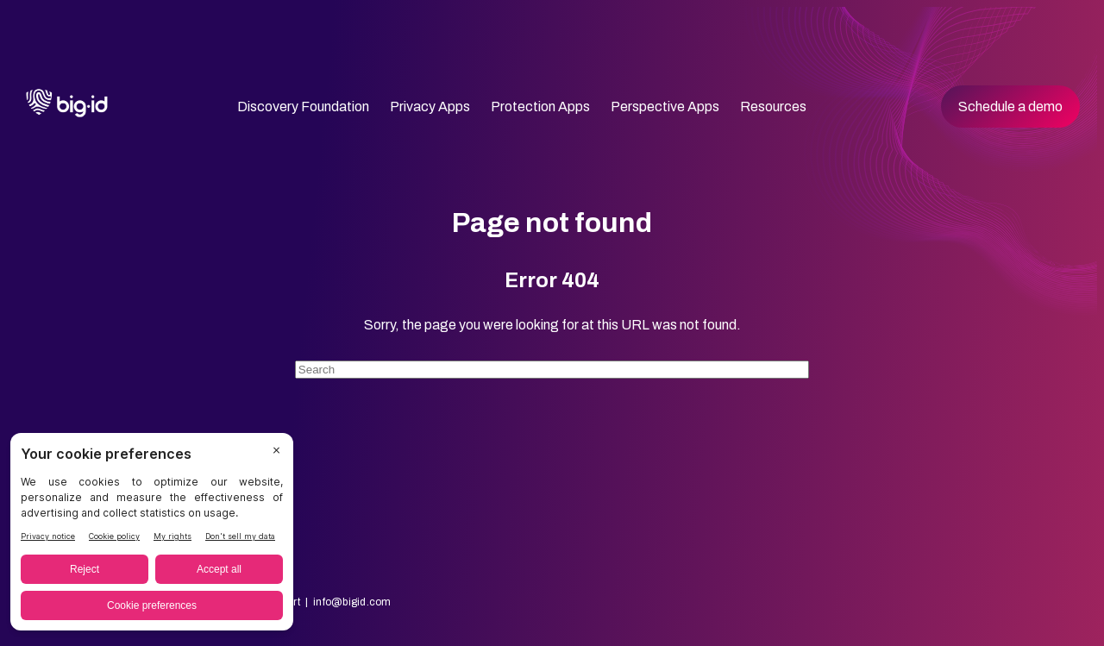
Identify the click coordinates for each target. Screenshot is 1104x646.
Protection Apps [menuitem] (540, 106)
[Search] (552, 370)
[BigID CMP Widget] (152, 536)
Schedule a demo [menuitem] (1010, 106)
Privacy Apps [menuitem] (430, 106)
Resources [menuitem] (773, 106)
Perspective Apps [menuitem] (665, 106)
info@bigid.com (352, 602)
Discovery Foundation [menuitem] (303, 106)
